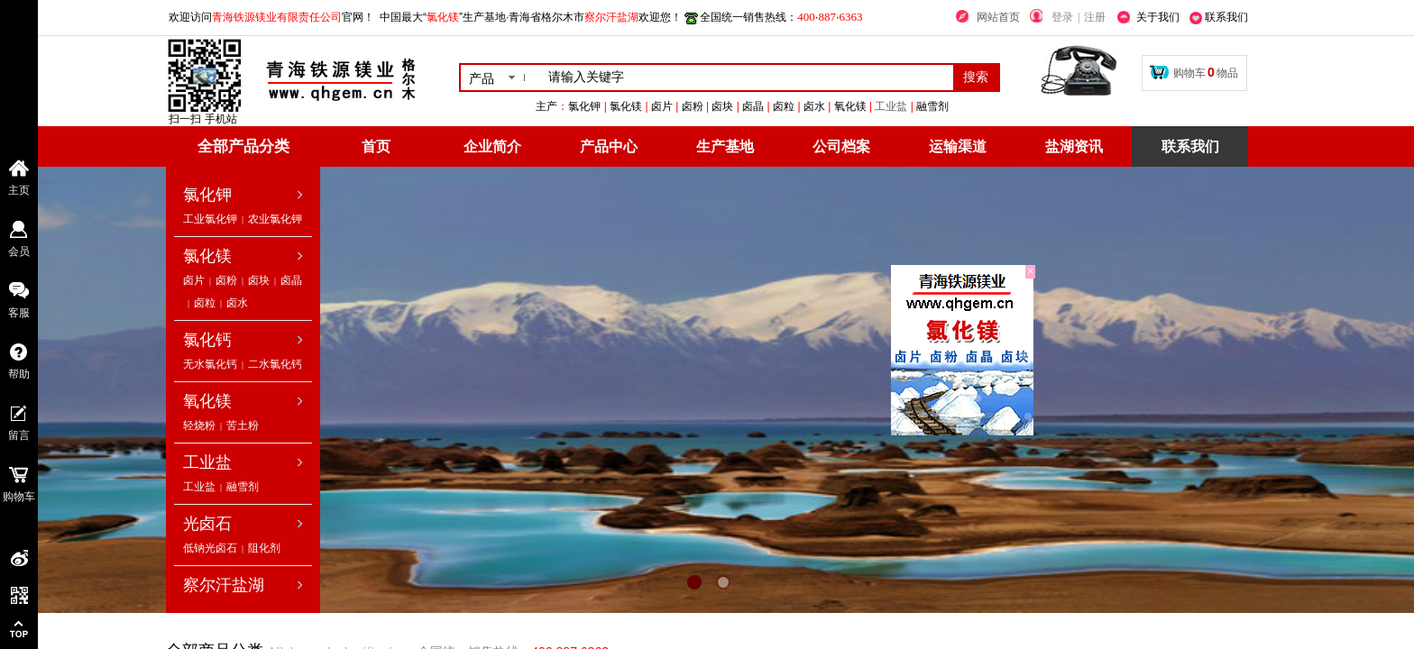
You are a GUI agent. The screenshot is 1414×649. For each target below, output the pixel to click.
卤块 (259, 280)
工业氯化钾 (210, 219)
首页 (376, 146)
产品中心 (609, 146)
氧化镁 (207, 401)
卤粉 (226, 280)
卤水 (237, 303)
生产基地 (725, 146)
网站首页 (998, 17)
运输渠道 (958, 146)
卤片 (194, 280)
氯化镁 (207, 256)
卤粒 (205, 303)
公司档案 (841, 146)
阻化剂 (264, 548)
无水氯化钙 (210, 364)
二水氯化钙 (275, 364)
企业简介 (492, 146)
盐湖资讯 (1074, 146)
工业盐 (1001, 106)
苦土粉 (242, 425)
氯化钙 (207, 340)
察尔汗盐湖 (223, 585)
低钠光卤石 (210, 548)
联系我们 (1190, 146)
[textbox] (747, 77)
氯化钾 (207, 195)
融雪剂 (242, 486)
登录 (1062, 17)
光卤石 (207, 524)
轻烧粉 (199, 425)
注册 (1095, 17)
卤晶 (291, 280)
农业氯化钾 (275, 219)
